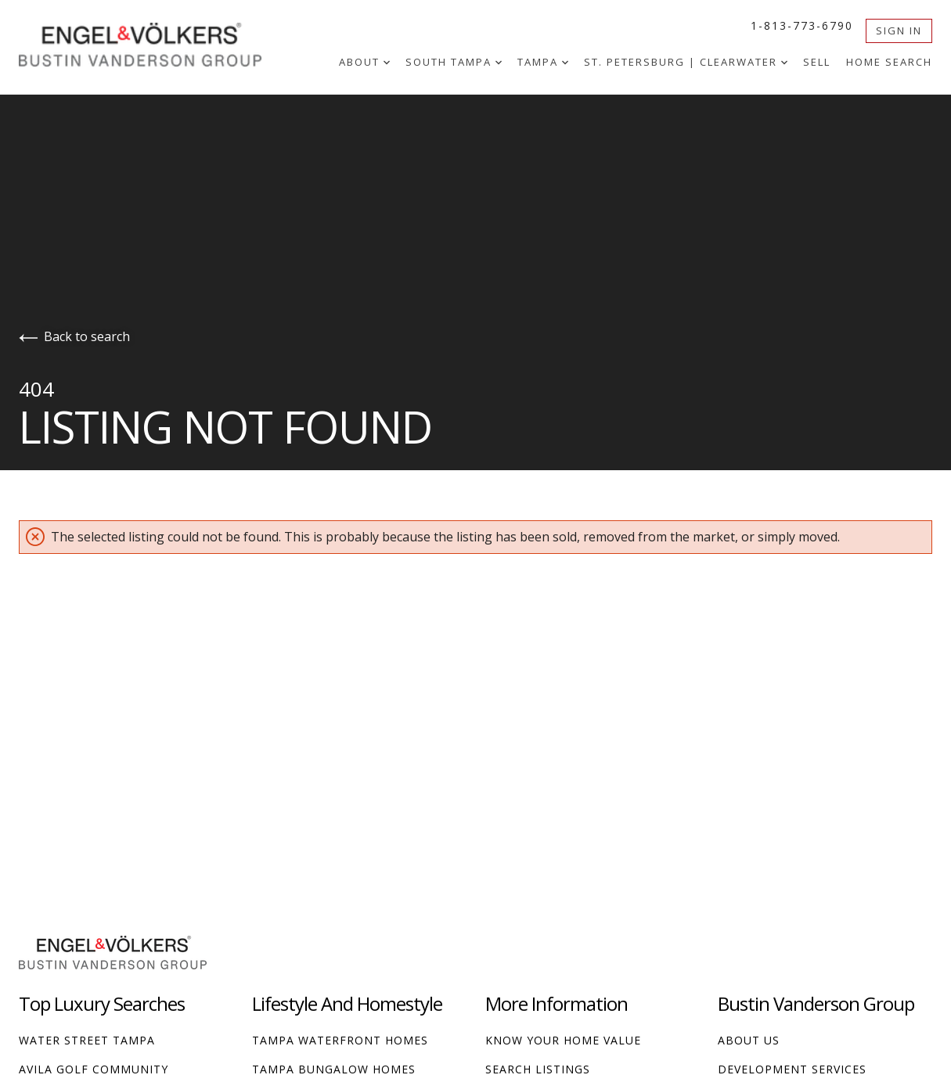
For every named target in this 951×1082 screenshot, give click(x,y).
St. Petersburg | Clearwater (685, 62)
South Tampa (453, 62)
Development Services (792, 1069)
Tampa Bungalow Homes (334, 1069)
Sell (816, 62)
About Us (749, 1040)
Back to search (74, 336)
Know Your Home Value (563, 1040)
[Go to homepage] (156, 43)
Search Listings (537, 1069)
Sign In (899, 30)
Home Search (889, 62)
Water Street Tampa (87, 1040)
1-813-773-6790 (802, 26)
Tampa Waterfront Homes (340, 1040)
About (364, 62)
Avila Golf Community (93, 1069)
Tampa (542, 62)
